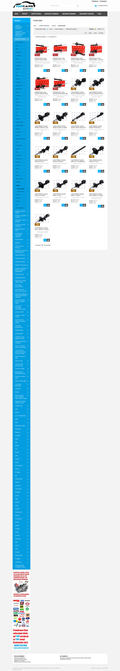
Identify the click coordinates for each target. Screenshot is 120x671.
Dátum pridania (59, 29)
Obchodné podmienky (19, 657)
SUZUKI (54, 25)
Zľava (95, 33)
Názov (44, 29)
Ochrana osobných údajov (20, 659)
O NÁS (99, 14)
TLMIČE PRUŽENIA (44, 25)
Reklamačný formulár (65, 659)
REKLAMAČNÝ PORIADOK (87, 14)
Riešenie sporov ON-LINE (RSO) (22, 661)
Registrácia (103, 1)
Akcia (90, 33)
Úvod (34, 25)
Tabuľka (99, 29)
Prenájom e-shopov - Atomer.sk (99, 668)
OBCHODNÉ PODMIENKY (69, 14)
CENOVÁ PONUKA (36, 14)
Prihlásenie (95, 1)
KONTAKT (24, 14)
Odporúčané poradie (71, 29)
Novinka (101, 33)
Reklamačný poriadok (19, 660)
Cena (50, 29)
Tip (86, 33)
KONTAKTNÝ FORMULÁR (51, 14)
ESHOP (16, 14)
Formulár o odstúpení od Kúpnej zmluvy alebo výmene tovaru (75, 657)
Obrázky (91, 29)
